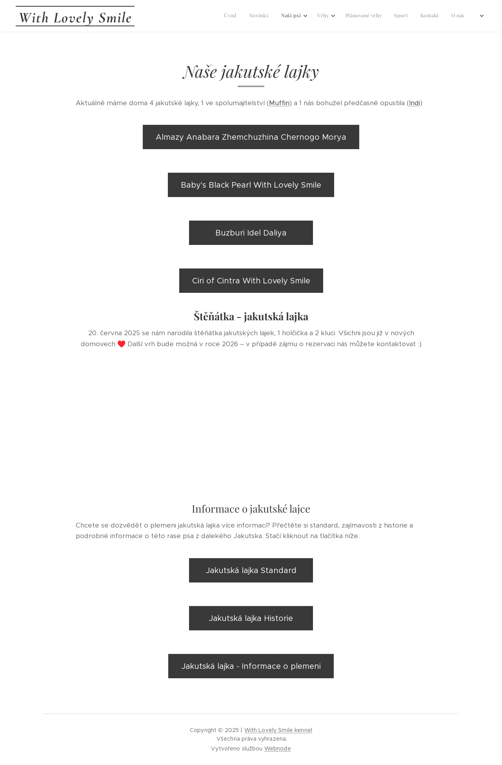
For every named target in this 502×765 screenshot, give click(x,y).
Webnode (277, 748)
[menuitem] (342, 16)
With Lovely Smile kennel (278, 730)
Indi (414, 103)
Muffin (279, 103)
